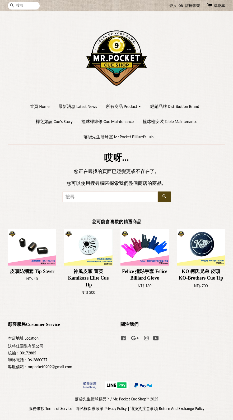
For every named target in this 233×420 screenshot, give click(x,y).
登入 (173, 5)
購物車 (219, 5)
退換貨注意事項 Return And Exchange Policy (167, 408)
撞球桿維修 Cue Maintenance (107, 121)
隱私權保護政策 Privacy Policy (101, 408)
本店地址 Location (23, 338)
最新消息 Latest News (77, 106)
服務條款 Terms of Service (50, 408)
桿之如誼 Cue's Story (54, 121)
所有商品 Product (123, 106)
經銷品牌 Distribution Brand (174, 106)
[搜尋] (24, 6)
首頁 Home (40, 106)
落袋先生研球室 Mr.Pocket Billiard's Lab (118, 136)
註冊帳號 (192, 5)
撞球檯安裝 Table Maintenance (170, 121)
